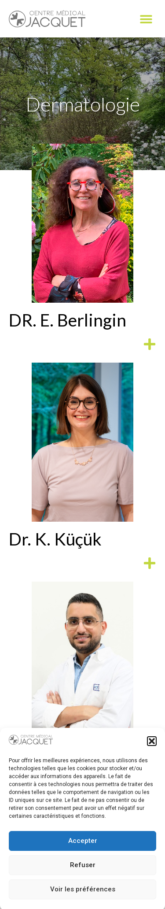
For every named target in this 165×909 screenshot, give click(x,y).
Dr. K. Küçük (55, 539)
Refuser (82, 873)
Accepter (82, 849)
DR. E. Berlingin (67, 320)
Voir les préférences (82, 897)
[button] (151, 749)
